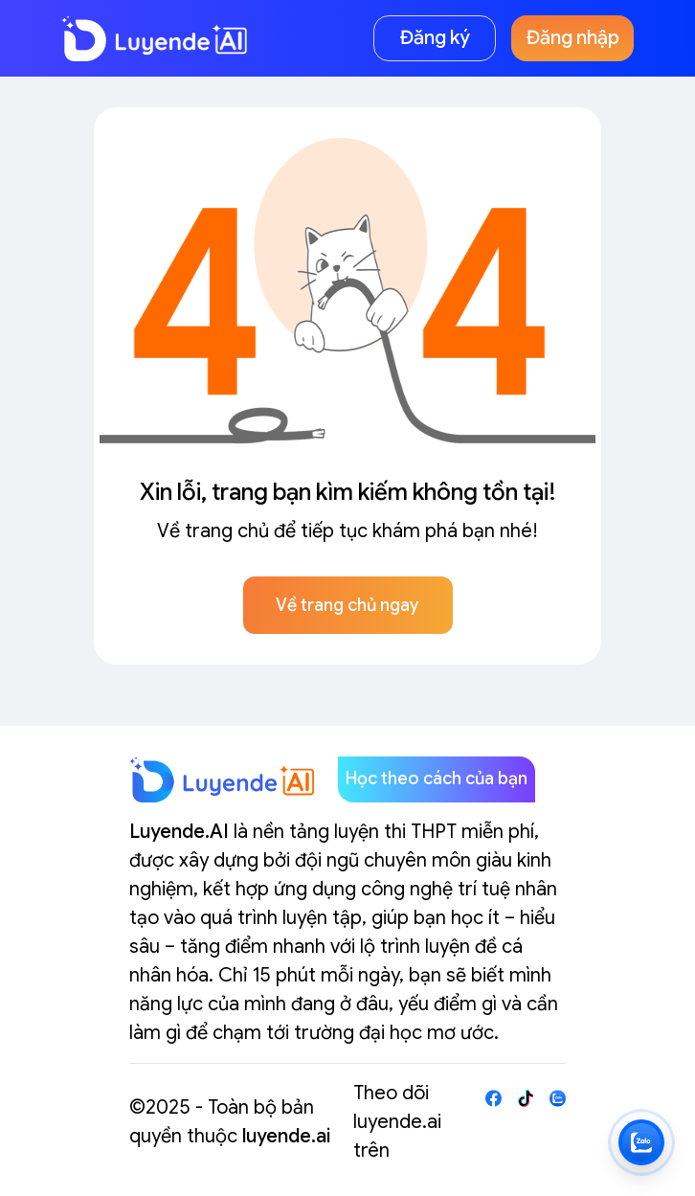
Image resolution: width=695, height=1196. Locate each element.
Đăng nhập (573, 38)
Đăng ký (435, 38)
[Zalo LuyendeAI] (641, 1142)
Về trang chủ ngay (347, 605)
